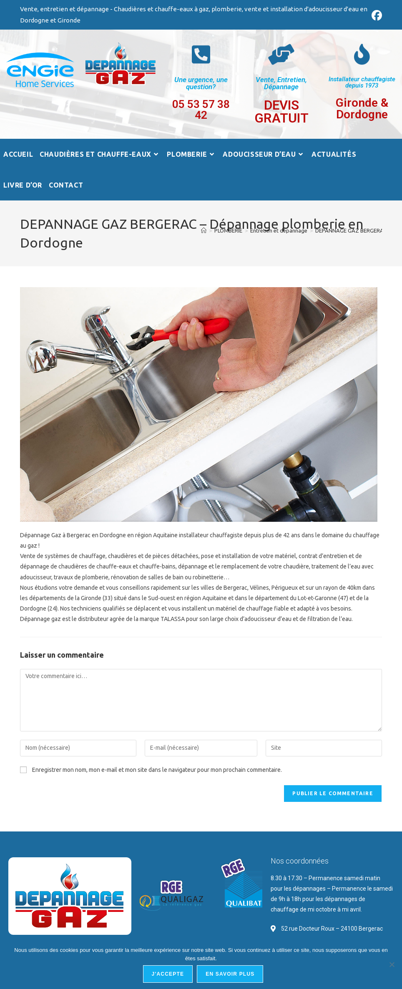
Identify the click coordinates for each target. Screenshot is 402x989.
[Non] (391, 964)
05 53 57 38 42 (201, 109)
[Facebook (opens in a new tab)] (375, 15)
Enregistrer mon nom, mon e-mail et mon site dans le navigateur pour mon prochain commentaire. (157, 769)
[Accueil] (203, 230)
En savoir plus (230, 974)
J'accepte (168, 974)
